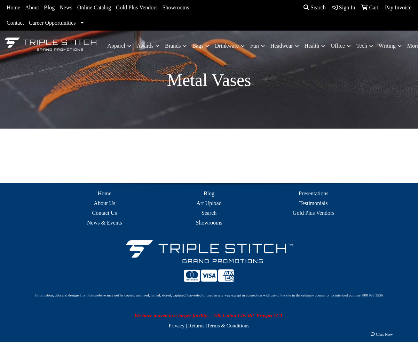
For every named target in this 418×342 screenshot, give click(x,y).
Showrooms (176, 7)
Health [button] (312, 46)
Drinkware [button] (226, 46)
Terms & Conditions (228, 325)
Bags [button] (197, 46)
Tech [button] (361, 46)
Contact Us (104, 213)
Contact (15, 23)
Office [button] (338, 46)
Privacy (176, 325)
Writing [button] (387, 46)
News (66, 7)
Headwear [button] (281, 46)
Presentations (313, 193)
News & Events (104, 223)
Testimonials (313, 203)
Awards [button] (145, 46)
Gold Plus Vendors (137, 7)
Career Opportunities (52, 23)
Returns (196, 325)
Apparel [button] (116, 46)
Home (13, 7)
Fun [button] (254, 46)
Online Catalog (94, 7)
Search (314, 7)
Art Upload (208, 203)
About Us (104, 203)
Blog (49, 7)
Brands (173, 46)
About (32, 7)
